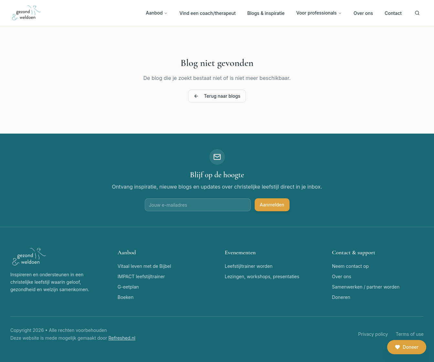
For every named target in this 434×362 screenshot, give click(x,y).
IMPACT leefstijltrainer (141, 276)
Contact (393, 13)
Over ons (363, 13)
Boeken (126, 297)
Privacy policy (373, 334)
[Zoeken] (417, 12)
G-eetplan (128, 287)
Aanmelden (272, 204)
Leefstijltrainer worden (249, 266)
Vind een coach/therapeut (207, 13)
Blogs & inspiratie (266, 13)
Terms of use (410, 334)
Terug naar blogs (217, 96)
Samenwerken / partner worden (365, 287)
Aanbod (157, 13)
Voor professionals (319, 13)
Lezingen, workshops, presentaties (262, 276)
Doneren (341, 297)
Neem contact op (350, 266)
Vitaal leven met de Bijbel (144, 266)
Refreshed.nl (121, 338)
